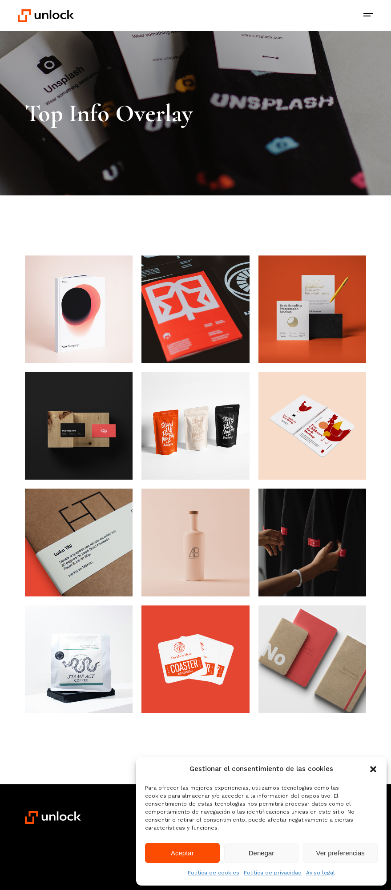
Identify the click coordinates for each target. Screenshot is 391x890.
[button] (373, 769)
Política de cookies (213, 873)
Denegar (261, 853)
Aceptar (182, 853)
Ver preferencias (340, 853)
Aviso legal (320, 873)
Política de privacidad (273, 873)
